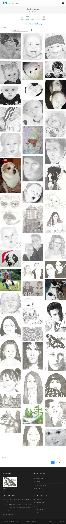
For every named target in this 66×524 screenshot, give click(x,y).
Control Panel (38, 492)
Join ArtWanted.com (40, 485)
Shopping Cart (39, 502)
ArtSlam (17, 521)
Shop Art (37, 481)
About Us (37, 506)
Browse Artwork (39, 478)
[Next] (63, 462)
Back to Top (38, 499)
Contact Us (38, 512)
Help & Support (39, 509)
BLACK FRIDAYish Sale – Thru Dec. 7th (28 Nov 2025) (16, 507)
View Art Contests (8, 514)
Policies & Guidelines (31, 521)
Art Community (39, 488)
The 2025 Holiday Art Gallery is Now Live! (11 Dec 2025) (17, 504)
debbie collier (7, 491)
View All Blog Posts (8, 511)
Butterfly (5, 488)
